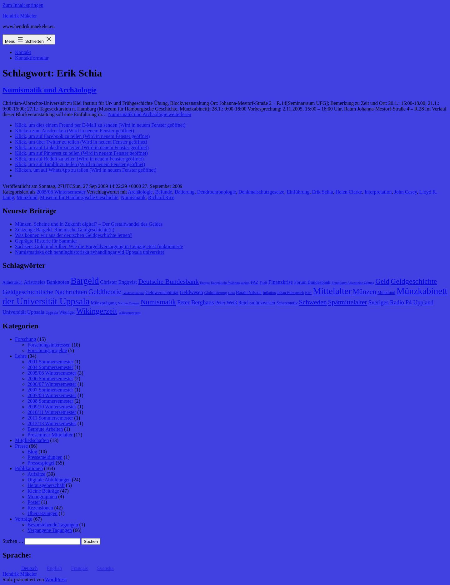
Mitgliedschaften (32, 440)
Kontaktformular (32, 58)
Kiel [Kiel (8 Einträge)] (308, 293)
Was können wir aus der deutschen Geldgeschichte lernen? (73, 235)
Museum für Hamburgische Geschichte (79, 197)
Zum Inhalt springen (22, 5)
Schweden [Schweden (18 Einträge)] (313, 302)
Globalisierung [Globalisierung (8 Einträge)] (215, 293)
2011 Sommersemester (50, 417)
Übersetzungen (43, 513)
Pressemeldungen (45, 457)
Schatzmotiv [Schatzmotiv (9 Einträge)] (287, 303)
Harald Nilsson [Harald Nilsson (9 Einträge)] (249, 292)
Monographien (42, 496)
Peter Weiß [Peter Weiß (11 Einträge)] (226, 302)
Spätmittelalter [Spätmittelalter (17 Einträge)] (347, 302)
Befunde (163, 191)
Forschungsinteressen (49, 344)
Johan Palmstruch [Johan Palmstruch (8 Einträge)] (290, 293)
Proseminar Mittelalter (50, 434)
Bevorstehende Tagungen (53, 524)
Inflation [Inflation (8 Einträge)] (269, 293)
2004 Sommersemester (50, 367)
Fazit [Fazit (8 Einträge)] (263, 282)
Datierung (185, 191)
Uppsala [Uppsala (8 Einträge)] (52, 312)
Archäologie (140, 191)
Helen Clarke (349, 191)
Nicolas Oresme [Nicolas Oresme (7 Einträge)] (128, 303)
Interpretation (378, 191)
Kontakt (23, 52)
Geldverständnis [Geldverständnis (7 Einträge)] (133, 293)
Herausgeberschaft (46, 485)
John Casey (405, 191)
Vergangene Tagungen (50, 530)
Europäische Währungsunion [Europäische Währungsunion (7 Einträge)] (230, 282)
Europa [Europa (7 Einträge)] (205, 282)
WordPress (56, 579)
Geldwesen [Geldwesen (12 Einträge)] (191, 292)
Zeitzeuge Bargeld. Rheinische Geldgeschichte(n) (64, 229)
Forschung (25, 339)
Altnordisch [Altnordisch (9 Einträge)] (12, 282)
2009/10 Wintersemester (52, 406)
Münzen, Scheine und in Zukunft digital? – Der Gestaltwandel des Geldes (88, 224)
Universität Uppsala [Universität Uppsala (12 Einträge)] (23, 312)
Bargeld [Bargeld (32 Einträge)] (85, 281)
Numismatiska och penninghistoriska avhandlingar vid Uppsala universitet (89, 252)
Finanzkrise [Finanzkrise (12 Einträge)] (280, 282)
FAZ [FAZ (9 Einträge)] (254, 282)
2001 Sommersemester (50, 361)
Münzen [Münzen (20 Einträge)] (364, 292)
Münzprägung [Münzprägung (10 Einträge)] (104, 302)
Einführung (298, 191)
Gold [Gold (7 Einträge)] (231, 293)
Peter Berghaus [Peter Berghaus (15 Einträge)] (195, 302)
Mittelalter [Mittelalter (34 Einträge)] (332, 291)
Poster (34, 502)
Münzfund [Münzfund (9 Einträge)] (386, 292)
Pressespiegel (41, 462)
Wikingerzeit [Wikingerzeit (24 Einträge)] (96, 311)
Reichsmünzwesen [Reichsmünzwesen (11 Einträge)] (256, 302)
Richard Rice (161, 197)
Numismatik (133, 197)
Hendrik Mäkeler (19, 15)
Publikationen (29, 468)
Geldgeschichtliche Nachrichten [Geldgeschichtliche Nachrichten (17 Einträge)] (44, 292)
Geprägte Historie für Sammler (46, 240)
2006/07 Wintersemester (52, 384)
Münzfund (27, 197)
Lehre (21, 356)
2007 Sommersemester (50, 389)
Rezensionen (40, 507)
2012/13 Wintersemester (52, 423)
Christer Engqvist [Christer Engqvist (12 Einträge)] (118, 282)
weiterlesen (149, 114)
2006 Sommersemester (50, 378)
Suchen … (12, 541)
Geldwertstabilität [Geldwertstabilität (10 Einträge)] (161, 292)
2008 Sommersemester (50, 401)
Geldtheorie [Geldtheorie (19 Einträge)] (104, 292)
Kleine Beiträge (43, 491)
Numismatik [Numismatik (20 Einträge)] (158, 302)
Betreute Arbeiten (45, 429)
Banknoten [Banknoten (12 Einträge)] (58, 282)
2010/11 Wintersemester (52, 412)
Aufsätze (36, 474)
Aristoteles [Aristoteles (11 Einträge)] (34, 282)
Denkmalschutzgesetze (261, 191)
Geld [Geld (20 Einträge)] (382, 281)
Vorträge (23, 519)
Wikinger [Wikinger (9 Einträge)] (67, 312)
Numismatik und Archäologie (49, 90)
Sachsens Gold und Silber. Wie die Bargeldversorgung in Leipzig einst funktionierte (99, 246)
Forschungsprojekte (47, 350)
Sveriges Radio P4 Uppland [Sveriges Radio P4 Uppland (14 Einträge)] (400, 302)
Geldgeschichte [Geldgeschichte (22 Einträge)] (414, 281)
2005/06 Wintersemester (61, 191)
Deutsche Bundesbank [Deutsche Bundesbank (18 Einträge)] (168, 281)
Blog (32, 451)
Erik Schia (322, 191)
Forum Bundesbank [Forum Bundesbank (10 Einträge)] (312, 282)
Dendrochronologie (216, 191)
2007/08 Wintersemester (52, 395)
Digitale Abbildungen (49, 479)
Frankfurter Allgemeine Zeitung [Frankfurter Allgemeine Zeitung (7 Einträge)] (353, 282)
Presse (21, 446)
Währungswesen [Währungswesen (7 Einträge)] (129, 312)
